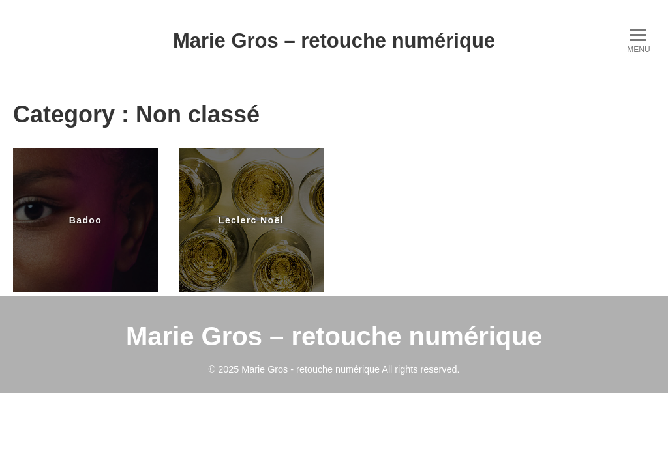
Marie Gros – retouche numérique (334, 40)
